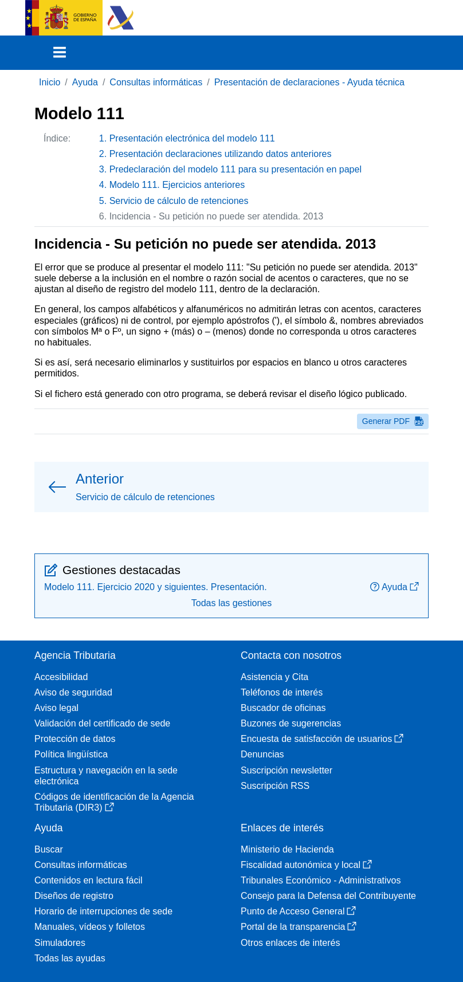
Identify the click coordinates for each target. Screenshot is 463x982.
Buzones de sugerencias (291, 723)
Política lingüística (71, 754)
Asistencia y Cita (274, 677)
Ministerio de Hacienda (287, 849)
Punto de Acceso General (298, 911)
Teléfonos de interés (282, 692)
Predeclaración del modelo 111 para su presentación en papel (235, 169)
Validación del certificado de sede (102, 723)
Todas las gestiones (231, 603)
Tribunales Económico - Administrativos (321, 880)
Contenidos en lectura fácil (88, 880)
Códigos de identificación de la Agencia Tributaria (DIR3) (114, 802)
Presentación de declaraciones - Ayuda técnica (309, 82)
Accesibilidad (61, 677)
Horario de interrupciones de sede (103, 911)
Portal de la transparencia (298, 927)
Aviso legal (56, 708)
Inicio (49, 82)
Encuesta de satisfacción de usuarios (322, 739)
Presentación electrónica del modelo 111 (192, 138)
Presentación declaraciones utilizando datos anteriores (220, 154)
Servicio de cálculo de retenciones (179, 201)
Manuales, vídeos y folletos (89, 927)
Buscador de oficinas (283, 708)
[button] (231, 487)
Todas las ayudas (69, 958)
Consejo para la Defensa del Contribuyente (328, 896)
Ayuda (85, 82)
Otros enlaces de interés (290, 943)
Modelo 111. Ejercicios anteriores (177, 185)
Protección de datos (74, 739)
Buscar (48, 849)
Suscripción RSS (275, 786)
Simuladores (59, 943)
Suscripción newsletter (286, 770)
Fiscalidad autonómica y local (306, 865)
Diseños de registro (73, 896)
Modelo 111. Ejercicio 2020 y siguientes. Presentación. (155, 587)
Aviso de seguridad (73, 692)
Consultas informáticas (155, 82)
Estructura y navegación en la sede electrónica (106, 775)
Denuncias (262, 754)
